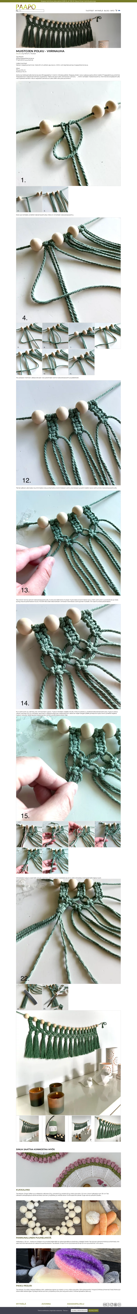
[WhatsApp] (115, 1305)
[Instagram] (111, 1305)
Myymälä (99, 11)
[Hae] (30, 11)
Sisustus (19, 53)
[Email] (104, 1306)
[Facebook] (107, 1305)
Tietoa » (65, 1310)
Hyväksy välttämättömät (79, 1310)
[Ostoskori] (116, 11)
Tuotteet (90, 11)
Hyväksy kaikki (93, 1310)
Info (112, 11)
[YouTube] (119, 1305)
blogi (106, 11)
